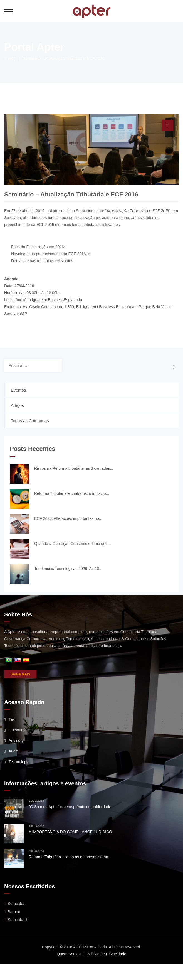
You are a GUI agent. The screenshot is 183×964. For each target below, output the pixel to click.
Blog (10, 58)
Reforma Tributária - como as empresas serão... (70, 857)
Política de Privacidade (106, 954)
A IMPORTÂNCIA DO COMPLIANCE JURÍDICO (70, 832)
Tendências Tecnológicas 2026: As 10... (68, 568)
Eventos (18, 390)
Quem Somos (69, 954)
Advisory (16, 740)
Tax (12, 719)
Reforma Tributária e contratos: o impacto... (71, 493)
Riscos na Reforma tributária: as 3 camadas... (73, 468)
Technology (18, 761)
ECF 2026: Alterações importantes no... (68, 518)
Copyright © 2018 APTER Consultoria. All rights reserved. (91, 947)
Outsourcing (19, 730)
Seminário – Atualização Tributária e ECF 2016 (64, 58)
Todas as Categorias (30, 420)
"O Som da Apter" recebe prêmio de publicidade (70, 807)
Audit (13, 751)
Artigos (17, 405)
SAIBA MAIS (20, 674)
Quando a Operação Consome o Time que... (72, 543)
